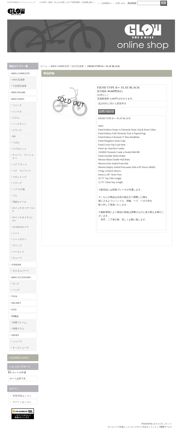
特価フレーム (19, 322)
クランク (17, 130)
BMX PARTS (18, 99)
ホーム (43, 66)
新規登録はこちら (22, 395)
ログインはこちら (22, 402)
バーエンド (18, 251)
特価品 (15, 316)
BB (14, 136)
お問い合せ (120, 3)
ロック (16, 283)
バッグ (16, 289)
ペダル (16, 142)
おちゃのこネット (162, 423)
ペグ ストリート (21, 170)
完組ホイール (19, 201)
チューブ (17, 258)
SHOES (15, 335)
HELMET (16, 303)
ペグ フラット (19, 164)
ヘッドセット (19, 123)
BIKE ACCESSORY (21, 277)
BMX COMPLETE (21, 73)
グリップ (17, 245)
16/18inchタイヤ (20, 227)
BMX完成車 (18, 79)
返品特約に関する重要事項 (112, 103)
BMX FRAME (19, 92)
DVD (14, 309)
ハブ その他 (18, 189)
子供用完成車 (19, 86)
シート (16, 233)
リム (14, 195)
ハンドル (17, 111)
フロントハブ (19, 177)
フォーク (17, 105)
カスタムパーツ (20, 270)
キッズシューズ (20, 347)
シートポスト (19, 239)
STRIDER (16, 264)
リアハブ (17, 183)
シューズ (17, 341)
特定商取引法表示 (19, 357)
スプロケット (19, 148)
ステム (16, 117)
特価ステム (18, 328)
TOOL (15, 296)
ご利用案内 (105, 3)
